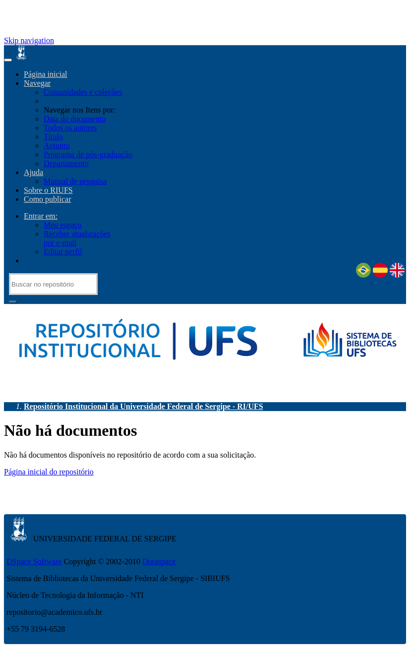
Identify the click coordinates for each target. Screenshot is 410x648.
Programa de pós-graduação (88, 154)
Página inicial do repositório (49, 472)
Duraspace (159, 561)
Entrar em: (41, 216)
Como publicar (47, 199)
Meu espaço (63, 225)
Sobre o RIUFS (48, 190)
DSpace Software (34, 561)
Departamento (66, 163)
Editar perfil (63, 251)
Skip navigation (29, 40)
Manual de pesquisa (75, 181)
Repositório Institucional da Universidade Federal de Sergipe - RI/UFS (143, 406)
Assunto (56, 145)
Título (53, 136)
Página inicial (45, 74)
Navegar (37, 83)
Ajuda (33, 172)
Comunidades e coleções (83, 92)
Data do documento (75, 119)
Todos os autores (70, 127)
